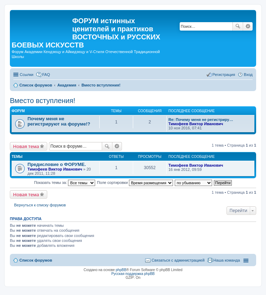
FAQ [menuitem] (46, 74)
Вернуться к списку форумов (40, 205)
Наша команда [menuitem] (227, 260)
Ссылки (26, 74)
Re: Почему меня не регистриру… (200, 119)
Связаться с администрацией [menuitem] (177, 260)
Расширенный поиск (248, 26)
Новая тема (26, 146)
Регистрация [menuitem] (223, 74)
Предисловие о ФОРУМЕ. (56, 164)
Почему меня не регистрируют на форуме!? (58, 121)
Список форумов (35, 260)
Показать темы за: (64, 182)
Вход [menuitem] (248, 74)
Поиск (238, 26)
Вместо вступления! (42, 100)
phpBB (121, 270)
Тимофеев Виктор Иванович (195, 124)
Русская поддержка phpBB (133, 274)
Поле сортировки (135, 182)
